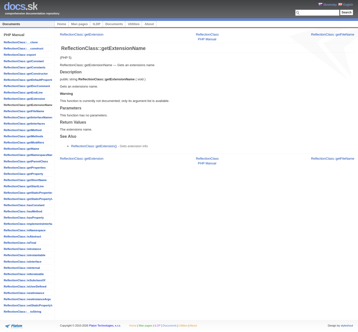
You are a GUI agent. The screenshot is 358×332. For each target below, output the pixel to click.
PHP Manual (207, 39)
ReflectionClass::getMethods (23, 136)
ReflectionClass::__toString (22, 311)
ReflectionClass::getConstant (24, 61)
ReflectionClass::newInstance (24, 292)
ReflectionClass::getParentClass (26, 161)
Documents (11, 24)
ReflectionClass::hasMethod (23, 211)
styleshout (347, 325)
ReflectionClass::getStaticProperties (28, 192)
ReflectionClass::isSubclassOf (24, 280)
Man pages (79, 24)
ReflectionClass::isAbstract (22, 236)
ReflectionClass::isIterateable (24, 274)
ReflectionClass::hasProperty (24, 217)
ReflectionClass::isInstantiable (24, 255)
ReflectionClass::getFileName (24, 111)
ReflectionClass (207, 34)
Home (61, 24)
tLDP (96, 24)
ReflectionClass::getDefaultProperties (29, 79)
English (345, 4)
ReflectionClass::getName (21, 148)
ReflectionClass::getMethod (23, 130)
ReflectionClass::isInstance (22, 248)
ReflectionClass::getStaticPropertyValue (31, 198)
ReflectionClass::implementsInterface (29, 223)
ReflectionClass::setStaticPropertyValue (31, 305)
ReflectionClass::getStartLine (24, 186)
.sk (20, 6)
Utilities (133, 24)
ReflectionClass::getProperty (23, 173)
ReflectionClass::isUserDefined (25, 286)
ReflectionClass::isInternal (22, 267)
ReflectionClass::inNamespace (24, 230)
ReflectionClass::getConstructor (26, 73)
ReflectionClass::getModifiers (24, 142)
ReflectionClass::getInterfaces (24, 123)
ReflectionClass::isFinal (20, 242)
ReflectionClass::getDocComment (27, 86)
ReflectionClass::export (20, 54)
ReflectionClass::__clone (21, 42)
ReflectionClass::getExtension (24, 98)
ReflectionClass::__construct (23, 48)
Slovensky (327, 4)
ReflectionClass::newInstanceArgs (27, 299)
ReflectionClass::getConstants (24, 67)
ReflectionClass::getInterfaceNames (28, 117)
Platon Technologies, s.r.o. (105, 325)
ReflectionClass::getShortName (25, 180)
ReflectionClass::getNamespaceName (29, 154)
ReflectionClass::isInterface (23, 261)
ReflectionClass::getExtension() (94, 146)
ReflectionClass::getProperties (24, 167)
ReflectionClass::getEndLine (23, 92)
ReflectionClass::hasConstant (24, 205)
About (149, 24)
